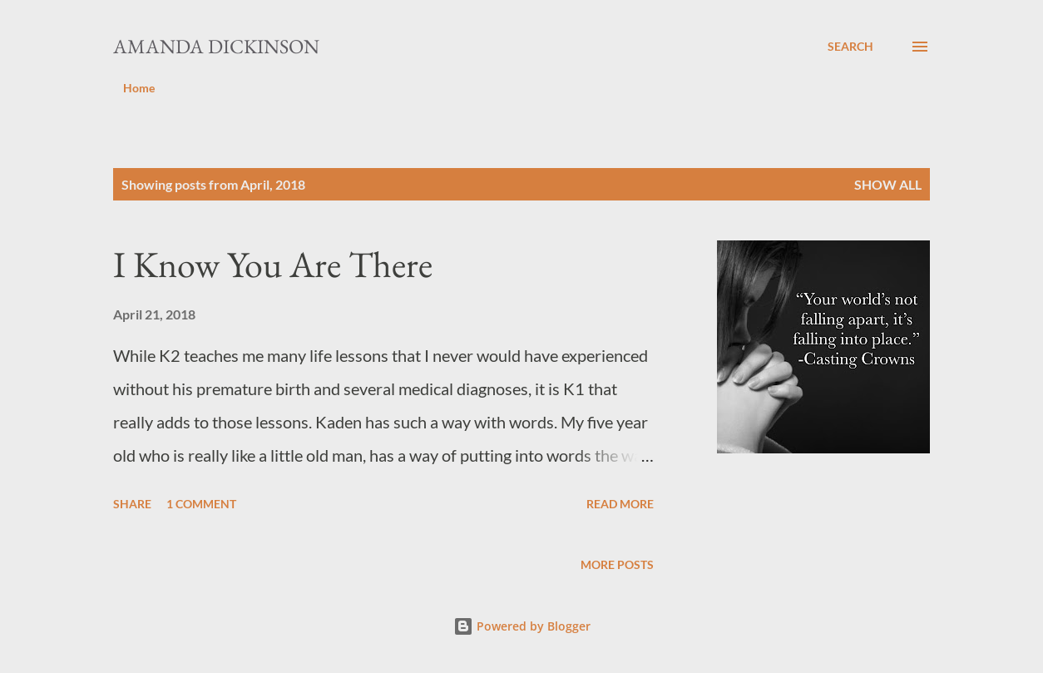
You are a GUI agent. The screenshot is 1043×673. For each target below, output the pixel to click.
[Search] (850, 47)
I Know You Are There (273, 264)
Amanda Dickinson (216, 46)
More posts (617, 564)
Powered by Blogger (522, 626)
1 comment (201, 504)
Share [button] (132, 504)
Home (139, 88)
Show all (888, 184)
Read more (620, 504)
